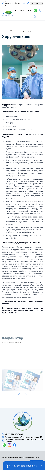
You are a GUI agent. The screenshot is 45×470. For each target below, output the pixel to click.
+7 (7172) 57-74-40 (23, 11)
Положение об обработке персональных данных (24, 440)
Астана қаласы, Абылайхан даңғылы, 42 (12, 3)
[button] (19, 394)
